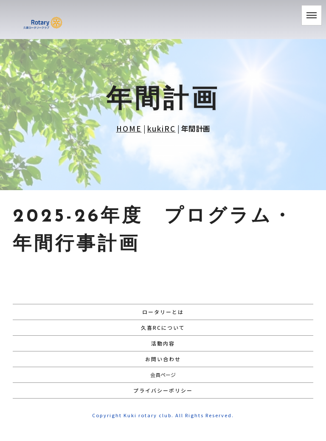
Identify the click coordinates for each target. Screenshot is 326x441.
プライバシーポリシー (163, 390)
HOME (129, 128)
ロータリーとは (163, 311)
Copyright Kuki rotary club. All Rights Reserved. (163, 415)
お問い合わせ (163, 358)
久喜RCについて (163, 327)
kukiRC (161, 128)
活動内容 (163, 343)
